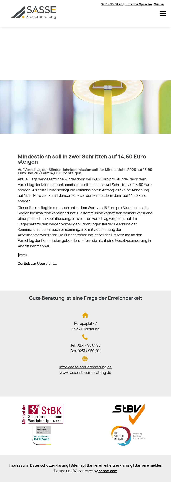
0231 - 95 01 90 (112, 4)
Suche (159, 4)
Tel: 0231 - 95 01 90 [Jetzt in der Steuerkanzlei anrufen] (85, 345)
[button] (163, 13)
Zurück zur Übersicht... (37, 264)
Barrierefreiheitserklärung (109, 465)
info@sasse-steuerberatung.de (85, 367)
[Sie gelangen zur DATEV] (42, 446)
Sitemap (78, 465)
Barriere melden (148, 465)
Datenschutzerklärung (49, 465)
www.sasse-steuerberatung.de (85, 373)
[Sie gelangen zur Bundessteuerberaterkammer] (128, 446)
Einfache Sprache (138, 4)
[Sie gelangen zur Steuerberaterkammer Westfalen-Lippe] (42, 423)
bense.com (107, 471)
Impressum (18, 465)
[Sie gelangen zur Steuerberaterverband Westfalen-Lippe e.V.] (128, 424)
